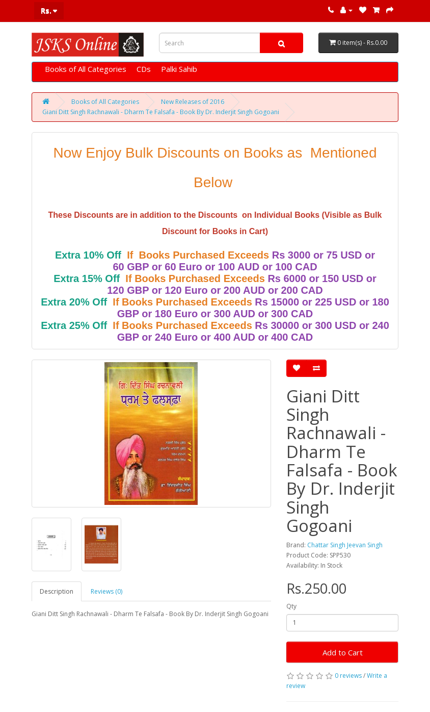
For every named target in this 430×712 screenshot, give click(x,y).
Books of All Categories (85, 69)
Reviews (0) (106, 591)
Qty (291, 606)
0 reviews (348, 675)
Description (56, 591)
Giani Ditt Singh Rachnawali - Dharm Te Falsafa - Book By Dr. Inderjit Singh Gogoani (160, 112)
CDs (144, 69)
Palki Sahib (179, 69)
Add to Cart (342, 652)
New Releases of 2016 (192, 101)
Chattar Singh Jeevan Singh (345, 545)
